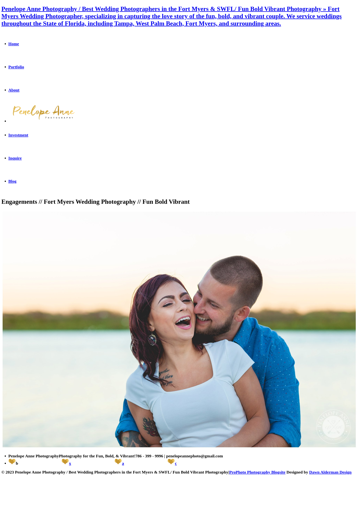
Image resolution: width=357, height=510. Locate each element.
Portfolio (16, 67)
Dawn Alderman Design (330, 472)
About (13, 90)
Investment (18, 135)
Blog (12, 181)
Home (13, 44)
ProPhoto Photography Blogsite (257, 472)
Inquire (15, 158)
